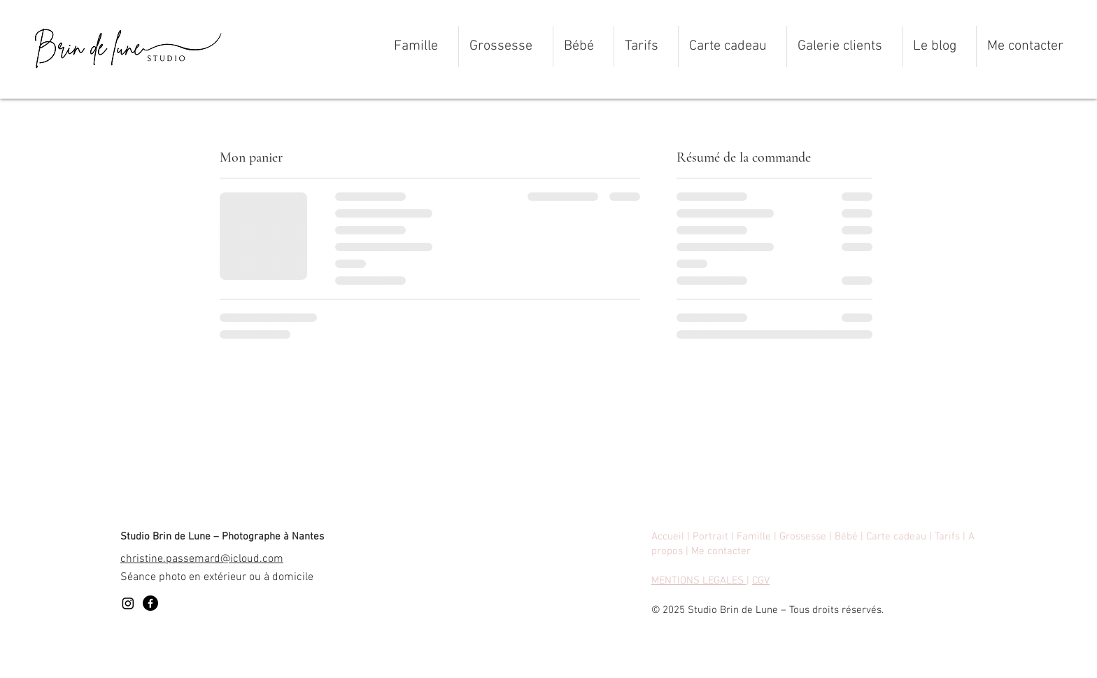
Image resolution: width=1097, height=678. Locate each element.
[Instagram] (128, 603)
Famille (754, 536)
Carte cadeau (896, 536)
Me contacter (721, 551)
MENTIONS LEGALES (698, 580)
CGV (761, 580)
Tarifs (949, 536)
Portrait (712, 536)
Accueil (667, 536)
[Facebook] (150, 603)
